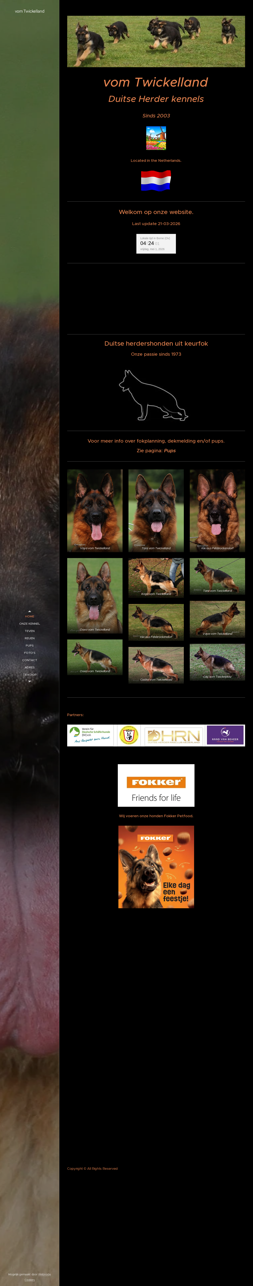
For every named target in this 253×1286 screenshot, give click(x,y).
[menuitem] (29, 616)
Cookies (30, 1280)
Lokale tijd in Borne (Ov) (155, 238)
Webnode (44, 1274)
